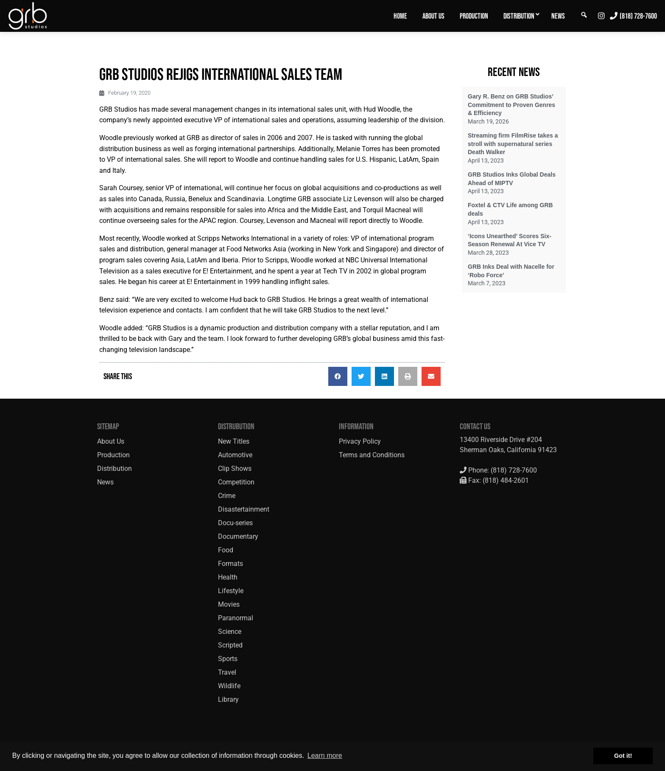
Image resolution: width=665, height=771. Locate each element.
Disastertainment (243, 509)
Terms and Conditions (372, 455)
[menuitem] (400, 15)
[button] (337, 376)
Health (228, 577)
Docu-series (235, 523)
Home (400, 16)
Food (225, 550)
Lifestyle (230, 591)
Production (474, 16)
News (558, 16)
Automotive (235, 455)
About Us (433, 16)
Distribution (518, 16)
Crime (226, 496)
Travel (227, 672)
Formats (230, 564)
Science (229, 631)
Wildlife (229, 686)
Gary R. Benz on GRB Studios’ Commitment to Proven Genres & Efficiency (511, 104)
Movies (229, 604)
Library (228, 699)
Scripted (230, 645)
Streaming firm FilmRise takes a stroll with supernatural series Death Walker (513, 143)
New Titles (233, 441)
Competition (236, 482)
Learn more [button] (324, 755)
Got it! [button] (623, 755)
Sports (228, 659)
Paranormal (235, 618)
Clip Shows (234, 468)
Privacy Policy (360, 441)
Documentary (238, 536)
